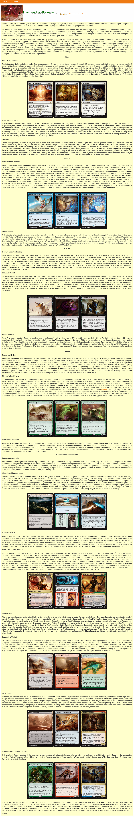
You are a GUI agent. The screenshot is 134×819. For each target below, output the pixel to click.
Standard (72, 14)
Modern (78, 14)
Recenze (85, 14)
